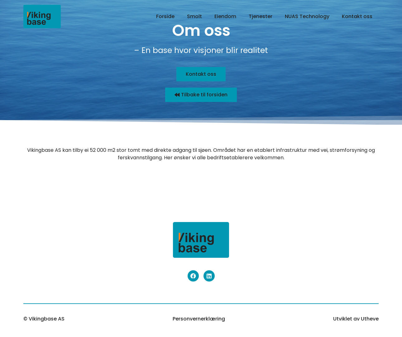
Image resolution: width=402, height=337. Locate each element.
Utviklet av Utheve (356, 318)
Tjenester (260, 16)
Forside (165, 16)
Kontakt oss (357, 16)
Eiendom (225, 16)
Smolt (194, 16)
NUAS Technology (307, 16)
